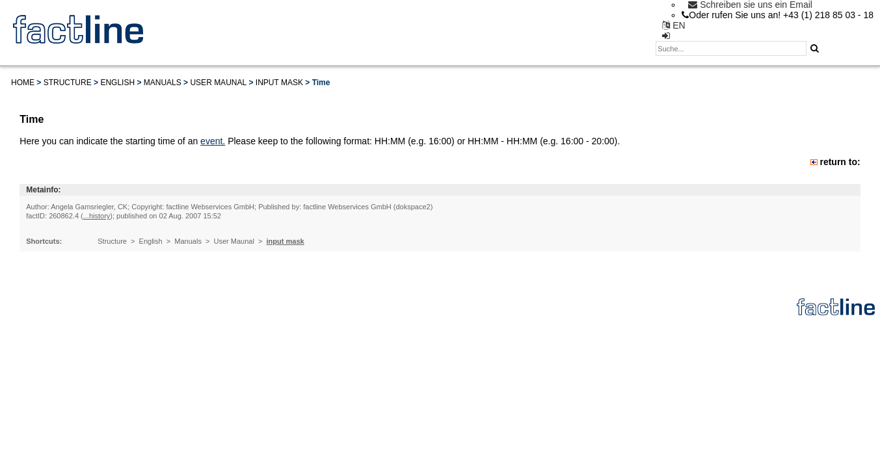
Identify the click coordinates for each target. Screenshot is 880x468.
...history (97, 216)
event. (212, 141)
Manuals (162, 82)
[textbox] (731, 48)
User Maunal (218, 82)
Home (22, 82)
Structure (68, 82)
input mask (279, 82)
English (117, 82)
